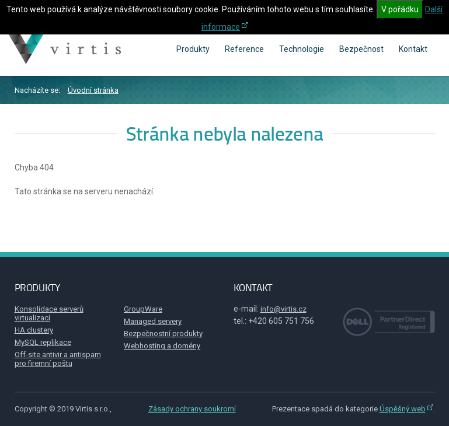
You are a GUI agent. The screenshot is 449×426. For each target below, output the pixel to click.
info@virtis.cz (283, 309)
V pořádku (400, 9)
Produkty (193, 49)
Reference (244, 49)
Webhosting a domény (162, 345)
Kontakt (413, 49)
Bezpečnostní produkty (163, 333)
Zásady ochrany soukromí (192, 408)
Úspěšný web (403, 408)
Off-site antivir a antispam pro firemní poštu (58, 359)
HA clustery (34, 330)
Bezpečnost (361, 49)
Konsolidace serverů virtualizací (49, 313)
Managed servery (153, 321)
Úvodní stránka (93, 90)
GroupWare (143, 309)
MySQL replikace (43, 342)
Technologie (301, 49)
